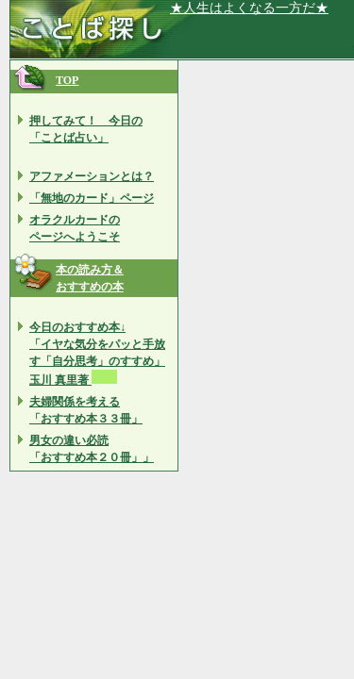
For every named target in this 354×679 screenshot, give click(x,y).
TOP (67, 80)
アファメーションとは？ (91, 176)
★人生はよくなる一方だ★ (249, 8)
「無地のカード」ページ (91, 198)
